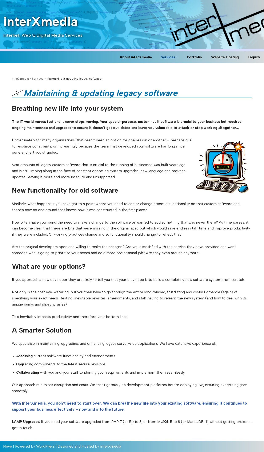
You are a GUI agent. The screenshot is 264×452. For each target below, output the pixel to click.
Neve (7, 446)
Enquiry (254, 57)
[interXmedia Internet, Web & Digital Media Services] (42, 25)
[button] (177, 57)
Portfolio (194, 57)
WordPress (45, 446)
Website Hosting (225, 57)
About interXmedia (136, 57)
